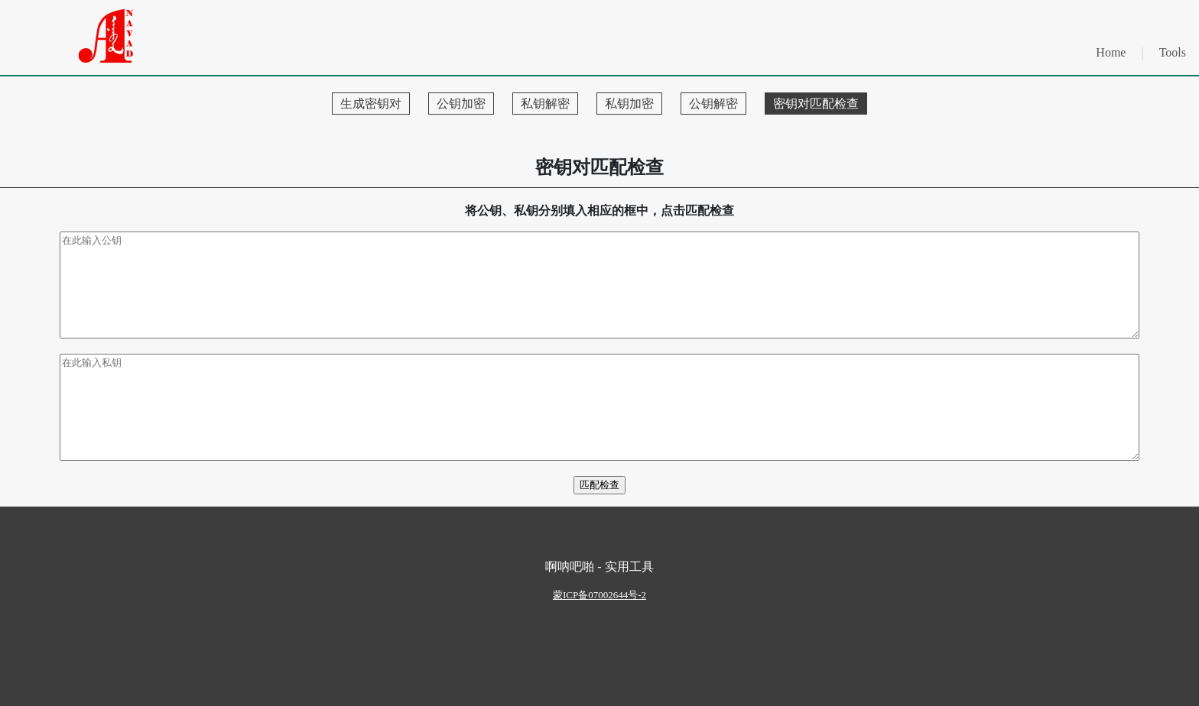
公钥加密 (461, 103)
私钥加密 (629, 103)
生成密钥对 (370, 103)
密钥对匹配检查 (816, 103)
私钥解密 (545, 103)
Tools (1172, 52)
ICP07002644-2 (599, 595)
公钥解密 (713, 103)
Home (1111, 52)
